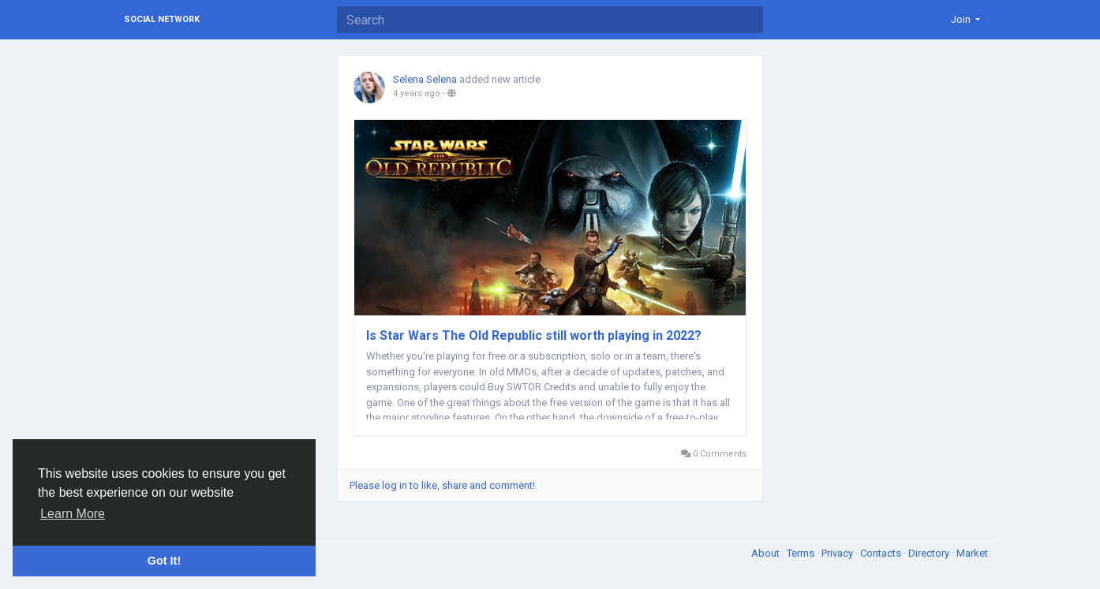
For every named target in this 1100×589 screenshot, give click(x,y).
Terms (802, 553)
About (766, 553)
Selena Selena (425, 79)
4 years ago (416, 93)
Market (972, 553)
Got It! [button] (164, 560)
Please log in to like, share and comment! (442, 485)
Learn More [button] (72, 513)
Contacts (882, 553)
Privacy (838, 553)
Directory (930, 553)
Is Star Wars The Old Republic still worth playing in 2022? (534, 335)
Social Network (162, 19)
